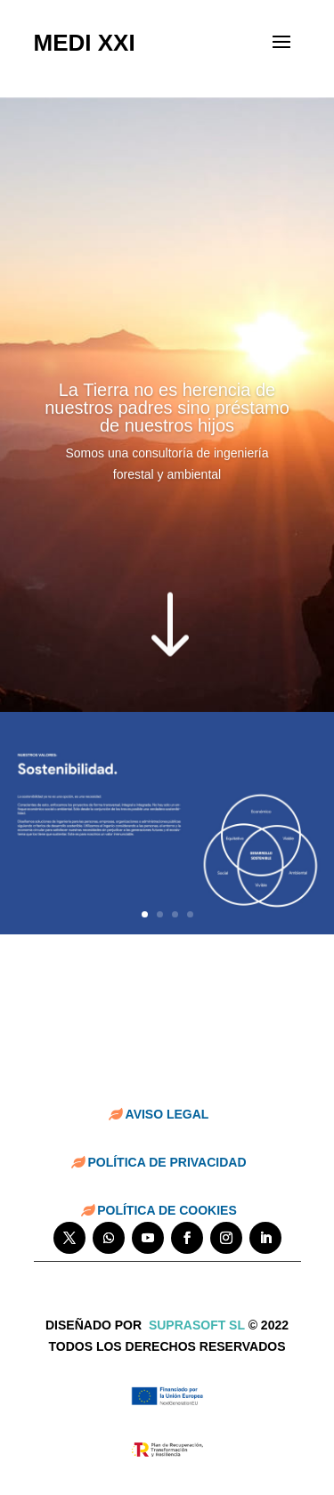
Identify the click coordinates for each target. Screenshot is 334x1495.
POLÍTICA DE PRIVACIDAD (166, 1162)
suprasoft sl (197, 1325)
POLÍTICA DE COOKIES (167, 1210)
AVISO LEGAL (167, 1114)
